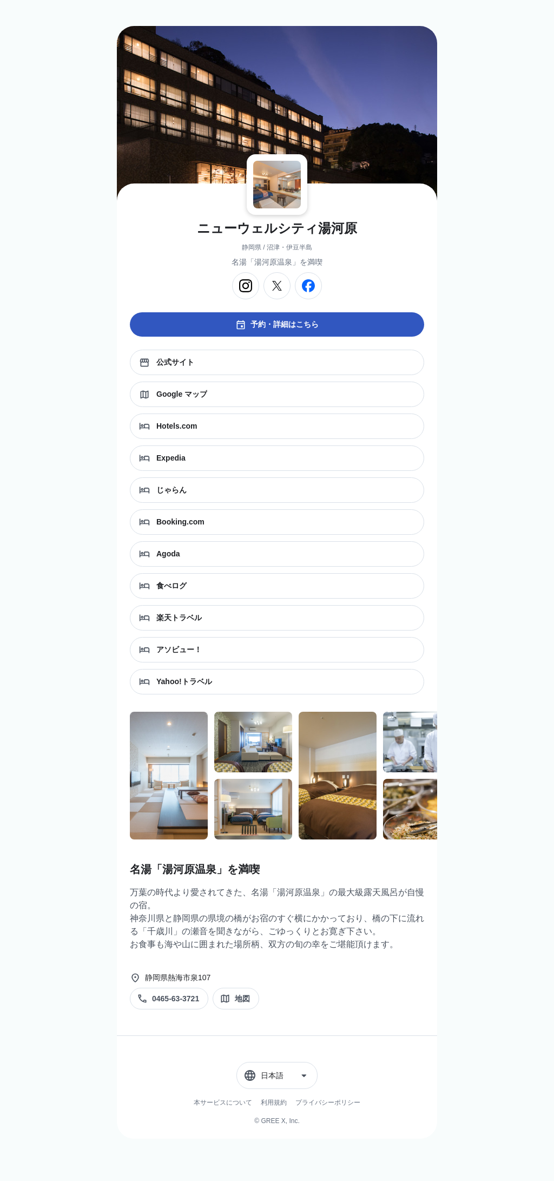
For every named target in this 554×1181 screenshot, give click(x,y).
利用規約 (274, 1102)
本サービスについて (223, 1102)
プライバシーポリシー (327, 1102)
